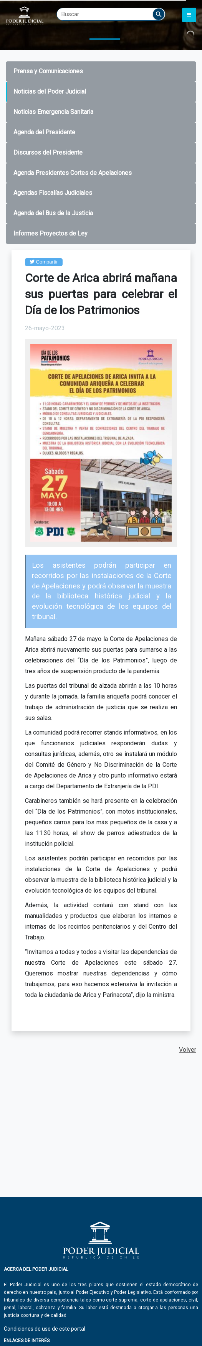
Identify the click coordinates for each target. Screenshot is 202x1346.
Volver (187, 1049)
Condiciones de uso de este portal (44, 1329)
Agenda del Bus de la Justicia (53, 213)
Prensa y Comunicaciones (48, 71)
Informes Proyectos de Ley (50, 233)
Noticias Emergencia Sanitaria (53, 111)
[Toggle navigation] (189, 15)
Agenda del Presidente (44, 132)
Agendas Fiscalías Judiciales (52, 192)
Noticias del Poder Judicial (49, 91)
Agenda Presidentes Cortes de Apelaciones (72, 172)
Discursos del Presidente (48, 152)
